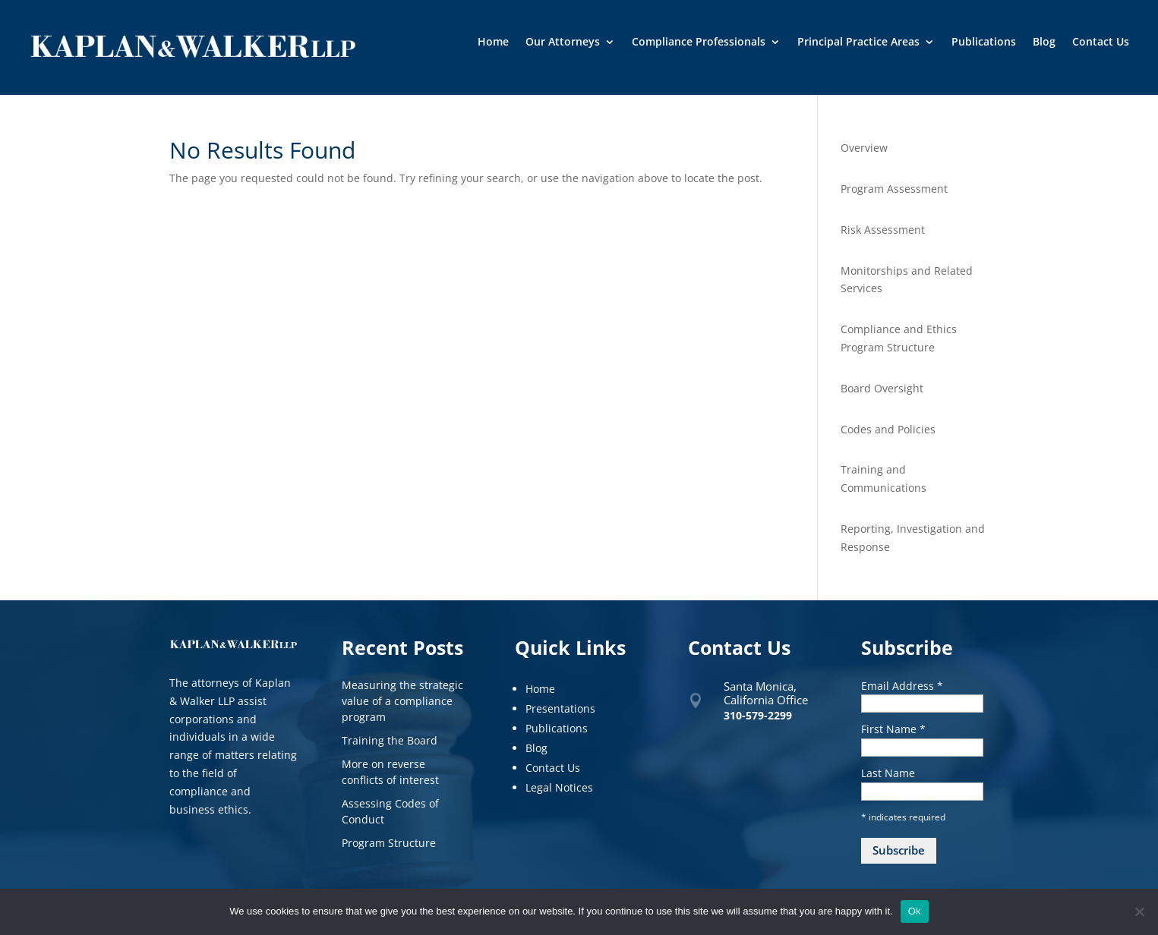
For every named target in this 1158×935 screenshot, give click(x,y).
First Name (893, 729)
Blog (1044, 42)
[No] (1139, 911)
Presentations (560, 708)
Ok (914, 911)
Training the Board (389, 740)
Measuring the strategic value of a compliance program (402, 701)
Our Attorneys (562, 42)
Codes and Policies (888, 429)
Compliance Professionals (698, 42)
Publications (983, 42)
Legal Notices (559, 787)
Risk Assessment (883, 229)
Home (493, 42)
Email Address (902, 685)
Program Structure (389, 843)
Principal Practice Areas (858, 42)
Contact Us (1100, 42)
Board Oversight (882, 388)
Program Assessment (894, 188)
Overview (864, 147)
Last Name (888, 773)
